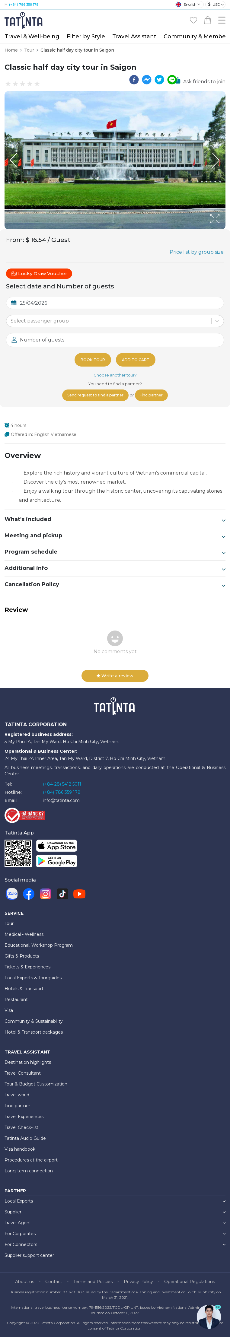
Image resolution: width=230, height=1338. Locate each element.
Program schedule (115, 553)
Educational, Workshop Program (39, 946)
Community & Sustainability (34, 1022)
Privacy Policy (138, 1282)
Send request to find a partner (93, 395)
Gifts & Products (22, 957)
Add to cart (137, 359)
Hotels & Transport (24, 989)
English (186, 4)
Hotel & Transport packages (34, 1033)
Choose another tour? (115, 375)
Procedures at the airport (31, 1161)
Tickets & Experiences (27, 968)
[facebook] (134, 79)
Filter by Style (86, 36)
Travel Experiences (24, 1117)
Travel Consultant (23, 1074)
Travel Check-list (21, 1128)
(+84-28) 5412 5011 (62, 785)
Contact (53, 1282)
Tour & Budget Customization (36, 1085)
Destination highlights (28, 1063)
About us (24, 1282)
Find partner (155, 395)
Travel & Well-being (32, 36)
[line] (172, 79)
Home (11, 50)
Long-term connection (29, 1171)
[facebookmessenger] (147, 79)
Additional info (115, 569)
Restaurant (16, 1000)
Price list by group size (197, 252)
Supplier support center (29, 1256)
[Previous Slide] (14, 160)
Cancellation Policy (115, 585)
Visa (9, 1011)
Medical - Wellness (24, 935)
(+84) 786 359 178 (23, 4)
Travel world (17, 1095)
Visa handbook (20, 1150)
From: (15, 239)
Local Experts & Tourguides (33, 978)
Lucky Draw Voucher (39, 274)
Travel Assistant (134, 36)
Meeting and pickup (115, 536)
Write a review (115, 676)
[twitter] (159, 79)
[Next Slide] (216, 160)
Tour (29, 50)
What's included (115, 520)
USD (214, 4)
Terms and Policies (93, 1282)
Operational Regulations (189, 1282)
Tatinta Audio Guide (25, 1139)
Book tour (91, 359)
